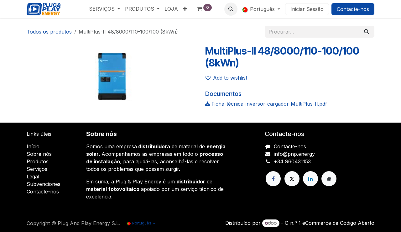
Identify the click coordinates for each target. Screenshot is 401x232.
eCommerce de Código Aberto (338, 223)
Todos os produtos (49, 32)
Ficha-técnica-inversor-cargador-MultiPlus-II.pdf (266, 104)
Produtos (38, 161)
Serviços (37, 169)
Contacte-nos (353, 9)
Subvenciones (43, 184)
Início (33, 146)
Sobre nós (39, 154)
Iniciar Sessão (307, 9)
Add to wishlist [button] (226, 78)
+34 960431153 (292, 161)
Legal (33, 176)
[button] (230, 9)
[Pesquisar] (366, 32)
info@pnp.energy (294, 154)
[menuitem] (104, 9)
